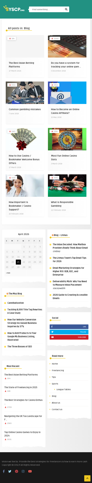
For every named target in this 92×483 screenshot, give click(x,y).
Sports (55, 383)
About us (56, 402)
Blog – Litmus (60, 235)
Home (55, 363)
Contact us (57, 409)
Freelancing (58, 370)
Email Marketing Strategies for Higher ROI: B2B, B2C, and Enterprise (68, 271)
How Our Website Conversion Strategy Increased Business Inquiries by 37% (22, 323)
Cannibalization (15, 303)
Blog (54, 396)
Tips (54, 377)
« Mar (8, 273)
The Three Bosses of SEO (19, 346)
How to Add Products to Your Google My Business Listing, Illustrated (21, 336)
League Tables (63, 389)
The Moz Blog (15, 293)
